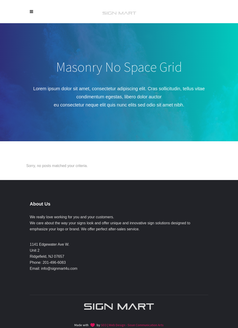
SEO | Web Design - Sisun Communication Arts (132, 325)
